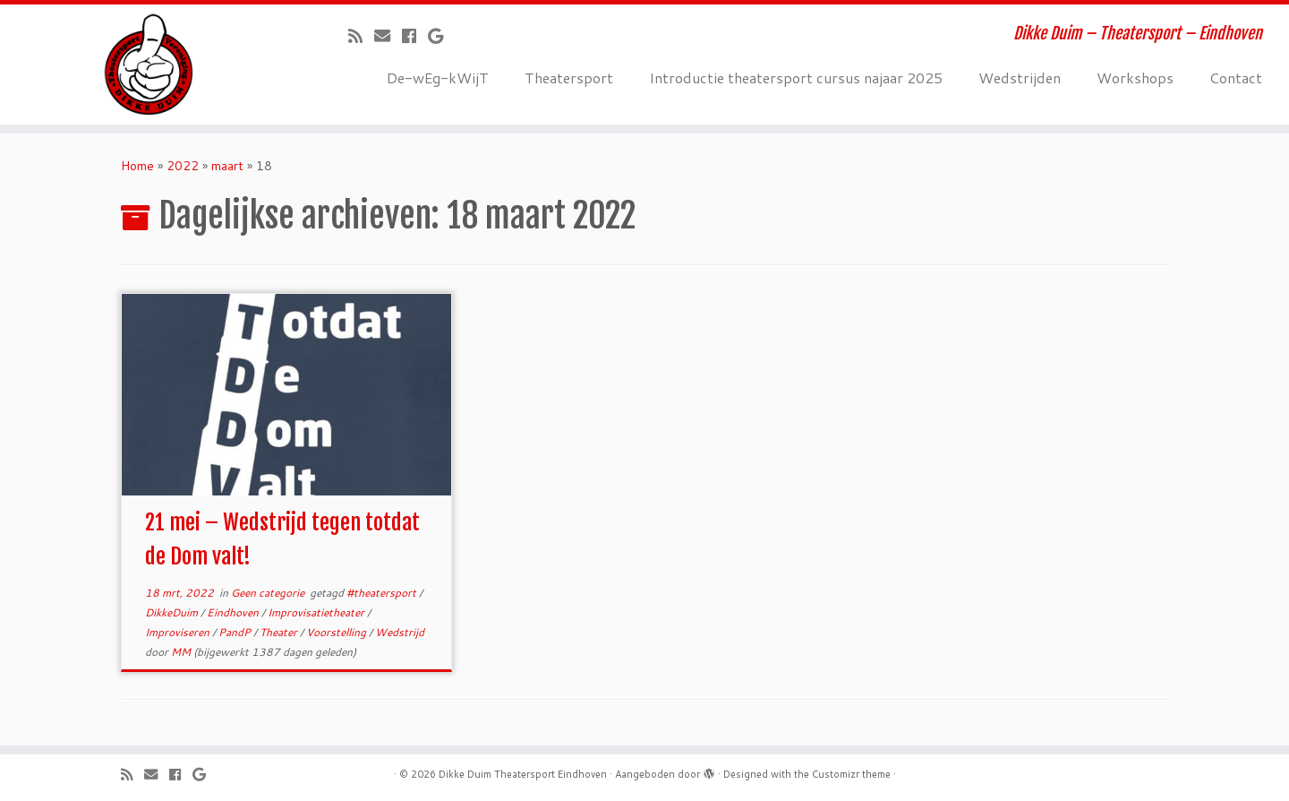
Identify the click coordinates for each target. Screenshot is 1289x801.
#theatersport (382, 592)
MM (181, 651)
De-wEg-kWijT (438, 77)
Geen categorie (269, 592)
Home (137, 166)
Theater (280, 632)
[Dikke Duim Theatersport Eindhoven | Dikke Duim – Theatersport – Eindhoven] (148, 64)
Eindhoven (234, 612)
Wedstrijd (399, 632)
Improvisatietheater (317, 612)
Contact (1235, 77)
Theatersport (569, 77)
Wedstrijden (1019, 77)
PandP (235, 632)
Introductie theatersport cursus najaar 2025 (796, 77)
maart (227, 166)
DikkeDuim (173, 612)
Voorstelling (337, 632)
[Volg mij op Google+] (441, 35)
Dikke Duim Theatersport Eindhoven (523, 774)
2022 (182, 166)
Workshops (1135, 77)
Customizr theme (851, 774)
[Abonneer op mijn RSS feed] (361, 35)
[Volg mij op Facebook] (415, 35)
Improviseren (178, 632)
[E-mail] (388, 35)
